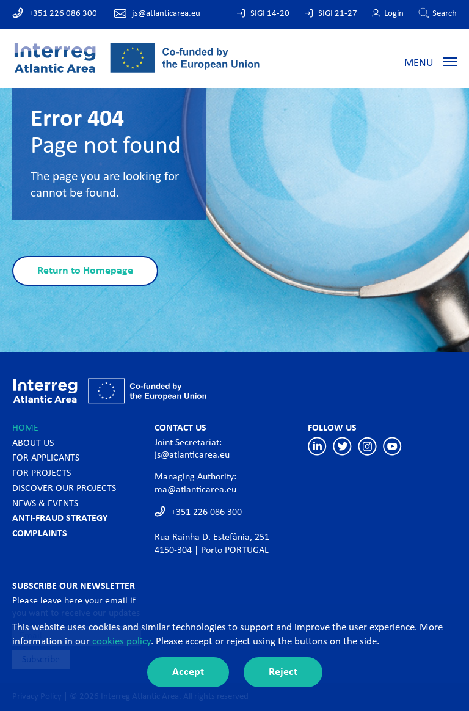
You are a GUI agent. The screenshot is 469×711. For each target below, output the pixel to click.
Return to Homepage (85, 271)
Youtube (392, 446)
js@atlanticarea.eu (166, 13)
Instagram (367, 446)
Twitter (342, 446)
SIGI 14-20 (269, 13)
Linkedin (317, 446)
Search (444, 13)
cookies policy (121, 641)
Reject (283, 672)
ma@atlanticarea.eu (195, 490)
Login (394, 13)
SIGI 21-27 (337, 13)
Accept (188, 672)
